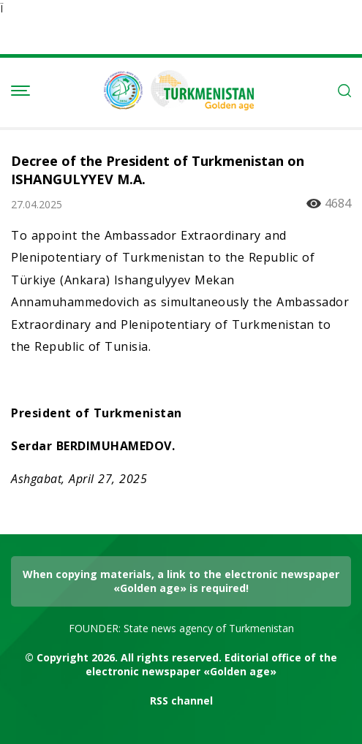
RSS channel (181, 700)
